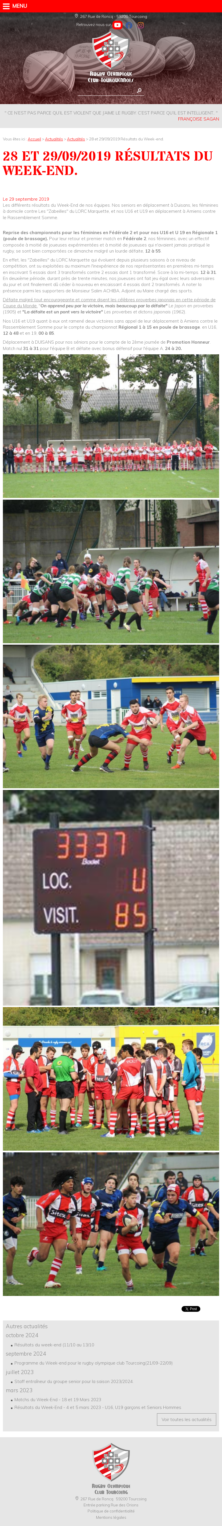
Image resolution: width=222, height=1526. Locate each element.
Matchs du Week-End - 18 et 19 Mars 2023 (57, 1399)
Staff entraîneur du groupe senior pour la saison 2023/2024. (74, 1381)
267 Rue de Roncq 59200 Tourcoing (111, 1498)
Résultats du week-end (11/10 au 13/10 (54, 1345)
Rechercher (139, 91)
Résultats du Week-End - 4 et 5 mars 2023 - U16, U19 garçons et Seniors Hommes (97, 1407)
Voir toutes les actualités (187, 1419)
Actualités (54, 138)
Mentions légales (111, 1517)
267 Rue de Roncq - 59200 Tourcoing (111, 16)
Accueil (34, 138)
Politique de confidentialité (111, 1510)
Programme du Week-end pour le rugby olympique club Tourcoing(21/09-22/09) (93, 1363)
